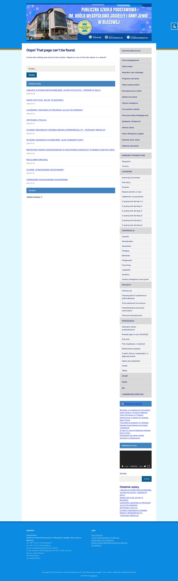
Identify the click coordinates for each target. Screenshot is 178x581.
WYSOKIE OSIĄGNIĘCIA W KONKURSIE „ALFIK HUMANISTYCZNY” (55, 140)
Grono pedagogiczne (130, 60)
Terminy (125, 166)
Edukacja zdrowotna (130, 146)
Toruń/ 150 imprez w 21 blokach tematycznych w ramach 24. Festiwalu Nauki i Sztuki (134, 417)
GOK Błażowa (96, 545)
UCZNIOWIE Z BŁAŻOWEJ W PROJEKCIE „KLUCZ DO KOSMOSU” (54, 110)
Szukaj (123, 473)
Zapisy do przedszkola (131, 361)
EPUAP (125, 376)
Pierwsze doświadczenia (132, 315)
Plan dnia (125, 339)
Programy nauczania (130, 79)
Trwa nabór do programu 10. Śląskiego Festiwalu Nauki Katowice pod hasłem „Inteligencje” (134, 425)
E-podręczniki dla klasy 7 (132, 220)
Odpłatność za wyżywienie (132, 197)
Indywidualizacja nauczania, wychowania (133, 309)
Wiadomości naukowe (133, 404)
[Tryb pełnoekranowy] (148, 466)
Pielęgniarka (127, 260)
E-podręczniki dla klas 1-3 (132, 201)
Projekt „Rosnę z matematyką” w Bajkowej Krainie (135, 354)
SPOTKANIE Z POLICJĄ (36, 120)
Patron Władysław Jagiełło (133, 134)
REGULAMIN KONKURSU (37, 160)
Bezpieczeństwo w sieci (132, 192)
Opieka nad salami (129, 97)
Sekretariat (126, 246)
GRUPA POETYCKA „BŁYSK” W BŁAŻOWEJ (45, 100)
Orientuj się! (127, 291)
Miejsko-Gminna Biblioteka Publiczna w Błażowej (109, 543)
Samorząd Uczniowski (131, 178)
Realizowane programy (131, 349)
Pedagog (125, 251)
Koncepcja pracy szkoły (132, 91)
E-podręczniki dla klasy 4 (132, 206)
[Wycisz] (145, 466)
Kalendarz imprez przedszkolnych (129, 328)
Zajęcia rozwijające (130, 103)
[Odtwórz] (123, 466)
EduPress (93, 576)
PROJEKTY (126, 285)
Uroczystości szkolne (131, 109)
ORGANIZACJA (128, 230)
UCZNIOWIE (127, 171)
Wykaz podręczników (130, 85)
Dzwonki (125, 187)
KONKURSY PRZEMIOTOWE (133, 155)
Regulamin (126, 161)
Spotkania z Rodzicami (131, 121)
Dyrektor (125, 236)
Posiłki (124, 366)
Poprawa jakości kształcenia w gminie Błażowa (134, 296)
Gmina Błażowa (97, 535)
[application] (136, 460)
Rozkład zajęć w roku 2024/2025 (135, 334)
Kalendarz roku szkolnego (132, 72)
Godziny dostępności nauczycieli (135, 279)
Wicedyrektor (127, 241)
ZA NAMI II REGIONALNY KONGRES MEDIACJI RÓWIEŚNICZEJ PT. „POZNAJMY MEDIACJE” (66, 130)
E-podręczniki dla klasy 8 (132, 225)
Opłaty (124, 370)
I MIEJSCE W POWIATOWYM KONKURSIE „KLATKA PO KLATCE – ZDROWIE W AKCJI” (63, 90)
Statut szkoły (127, 66)
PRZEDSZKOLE (128, 321)
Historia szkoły (128, 127)
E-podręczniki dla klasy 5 (132, 211)
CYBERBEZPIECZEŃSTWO (133, 394)
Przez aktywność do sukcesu (134, 303)
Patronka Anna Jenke (131, 140)
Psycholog (126, 265)
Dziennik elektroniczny (131, 51)
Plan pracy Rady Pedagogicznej (135, 115)
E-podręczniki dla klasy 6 (132, 216)
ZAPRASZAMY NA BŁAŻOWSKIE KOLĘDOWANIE (47, 179)
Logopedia (126, 270)
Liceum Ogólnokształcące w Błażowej (105, 538)
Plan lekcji (126, 182)
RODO (124, 382)
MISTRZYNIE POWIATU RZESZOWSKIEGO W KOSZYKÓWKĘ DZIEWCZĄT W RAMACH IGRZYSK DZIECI (70, 150)
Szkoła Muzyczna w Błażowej (102, 540)
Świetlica (125, 274)
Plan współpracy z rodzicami (133, 344)
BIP (123, 388)
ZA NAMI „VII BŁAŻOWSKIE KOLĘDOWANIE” (45, 170)
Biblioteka (126, 255)
